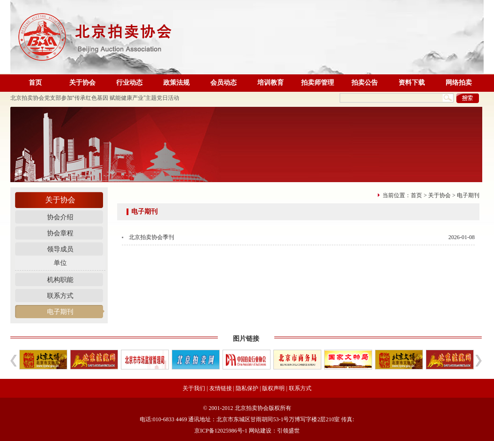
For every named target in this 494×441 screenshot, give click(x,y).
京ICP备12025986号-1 (220, 430)
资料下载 (411, 82)
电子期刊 (60, 311)
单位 (60, 262)
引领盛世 (288, 430)
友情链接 (220, 388)
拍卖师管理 (317, 82)
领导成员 (60, 249)
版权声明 (273, 388)
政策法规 (176, 82)
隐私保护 (247, 388)
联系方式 (60, 295)
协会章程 (60, 233)
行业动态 (129, 82)
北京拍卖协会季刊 (151, 237)
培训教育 (270, 82)
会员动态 (223, 82)
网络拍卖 (459, 82)
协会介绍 (60, 217)
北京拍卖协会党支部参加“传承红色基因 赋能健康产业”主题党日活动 (94, 98)
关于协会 (82, 82)
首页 (35, 82)
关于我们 (194, 388)
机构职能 (60, 279)
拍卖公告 (364, 82)
